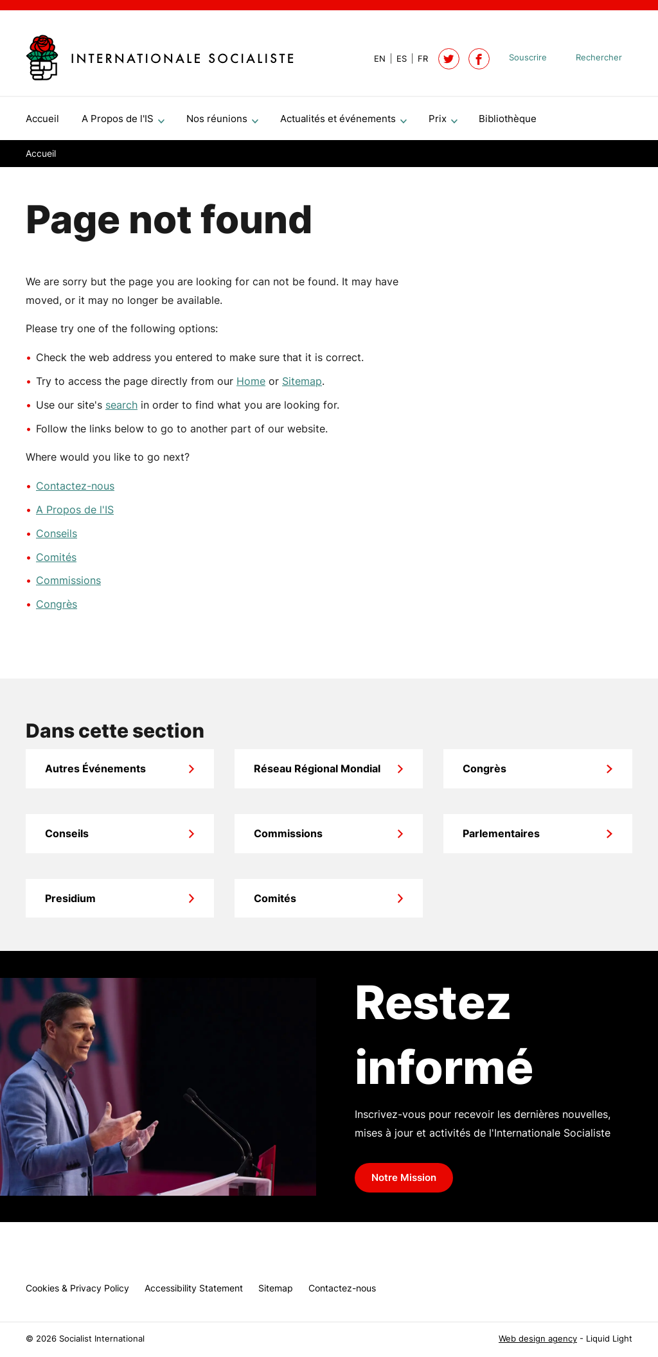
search (121, 410)
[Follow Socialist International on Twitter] (449, 59)
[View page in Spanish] (396, 58)
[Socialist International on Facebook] (479, 59)
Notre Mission (403, 1183)
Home (250, 386)
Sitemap (302, 386)
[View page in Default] (375, 58)
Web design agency (538, 1339)
